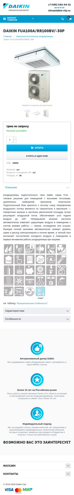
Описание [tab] (37, 186)
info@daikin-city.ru (59, 10)
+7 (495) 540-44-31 (59, 4)
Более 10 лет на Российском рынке (37, 390)
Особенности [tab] (37, 318)
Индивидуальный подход (37, 424)
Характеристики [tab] (37, 310)
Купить (39, 148)
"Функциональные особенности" (32, 303)
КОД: (8, 163)
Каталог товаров (12, 19)
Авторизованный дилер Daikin (37, 358)
